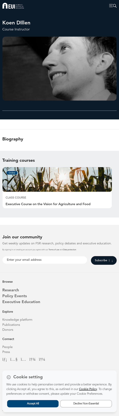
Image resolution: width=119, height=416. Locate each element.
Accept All (33, 403)
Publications (11, 325)
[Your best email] (44, 260)
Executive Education (21, 302)
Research (10, 290)
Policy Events (14, 296)
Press (6, 352)
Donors (7, 330)
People (7, 347)
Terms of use (54, 250)
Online (12, 173)
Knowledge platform (17, 319)
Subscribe (104, 260)
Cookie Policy (88, 389)
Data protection (69, 250)
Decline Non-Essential (86, 403)
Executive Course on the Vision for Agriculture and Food (48, 204)
